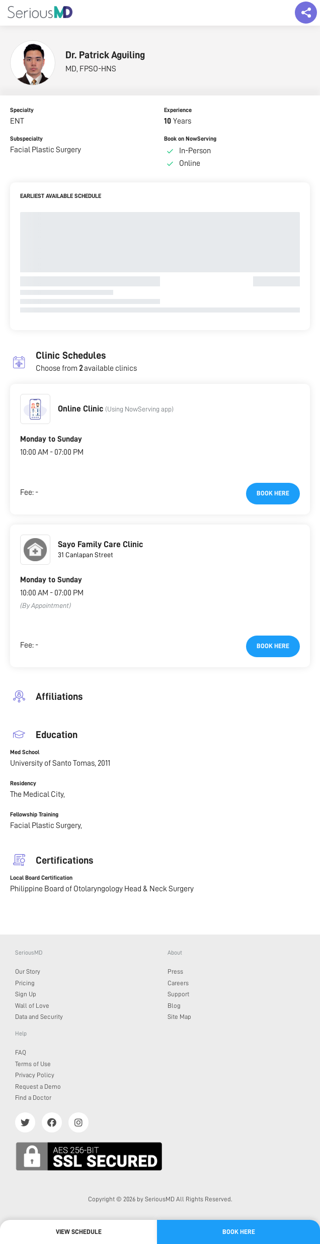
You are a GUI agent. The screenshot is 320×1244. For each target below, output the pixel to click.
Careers (178, 983)
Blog (174, 1005)
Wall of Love (32, 1005)
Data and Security (39, 1016)
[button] (35, 409)
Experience (178, 110)
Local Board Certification (41, 878)
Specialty (22, 110)
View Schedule (79, 1231)
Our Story (27, 971)
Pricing (25, 983)
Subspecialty (26, 139)
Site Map (179, 1016)
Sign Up (25, 994)
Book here (273, 493)
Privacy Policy (34, 1075)
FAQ (20, 1052)
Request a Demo (38, 1086)
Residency (23, 783)
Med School (24, 752)
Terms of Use (33, 1064)
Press (175, 971)
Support (178, 994)
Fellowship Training (34, 814)
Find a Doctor (33, 1097)
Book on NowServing (190, 139)
